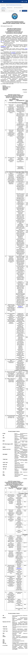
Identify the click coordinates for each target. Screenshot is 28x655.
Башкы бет (3, 4)
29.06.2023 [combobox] (4, 10)
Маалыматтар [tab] (9, 7)
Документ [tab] (3, 7)
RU (25, 1)
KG (22, 1)
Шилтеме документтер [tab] (18, 7)
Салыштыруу (24, 11)
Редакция (3, 9)
